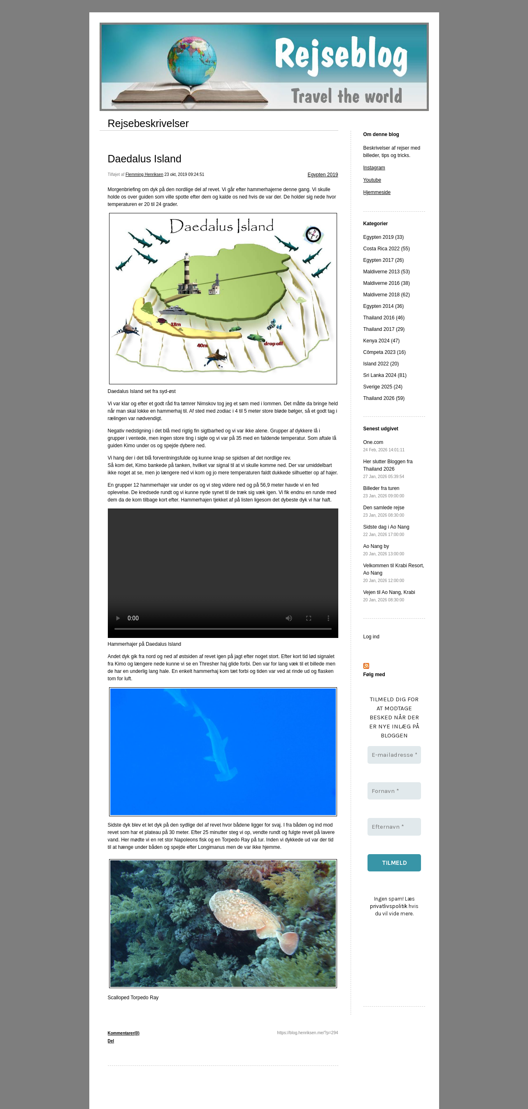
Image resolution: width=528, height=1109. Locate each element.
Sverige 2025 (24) (382, 387)
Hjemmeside (377, 192)
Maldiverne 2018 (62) (386, 295)
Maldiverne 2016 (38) (386, 283)
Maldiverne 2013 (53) (386, 272)
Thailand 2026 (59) (384, 398)
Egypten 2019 (322, 175)
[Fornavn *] (394, 791)
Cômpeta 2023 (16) (384, 352)
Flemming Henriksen (144, 174)
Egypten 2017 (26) (383, 260)
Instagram (374, 168)
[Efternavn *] (394, 827)
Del (111, 1041)
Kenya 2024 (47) (381, 341)
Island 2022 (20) (381, 364)
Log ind (371, 637)
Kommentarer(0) (124, 1033)
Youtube (372, 180)
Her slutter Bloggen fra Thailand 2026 (388, 469)
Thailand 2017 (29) (384, 329)
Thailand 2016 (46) (384, 318)
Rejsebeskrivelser (148, 123)
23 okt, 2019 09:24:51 (185, 174)
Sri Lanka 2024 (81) (385, 375)
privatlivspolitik (388, 906)
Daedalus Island (144, 158)
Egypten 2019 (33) (383, 237)
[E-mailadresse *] (394, 755)
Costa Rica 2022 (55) (386, 249)
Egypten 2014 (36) (383, 306)
